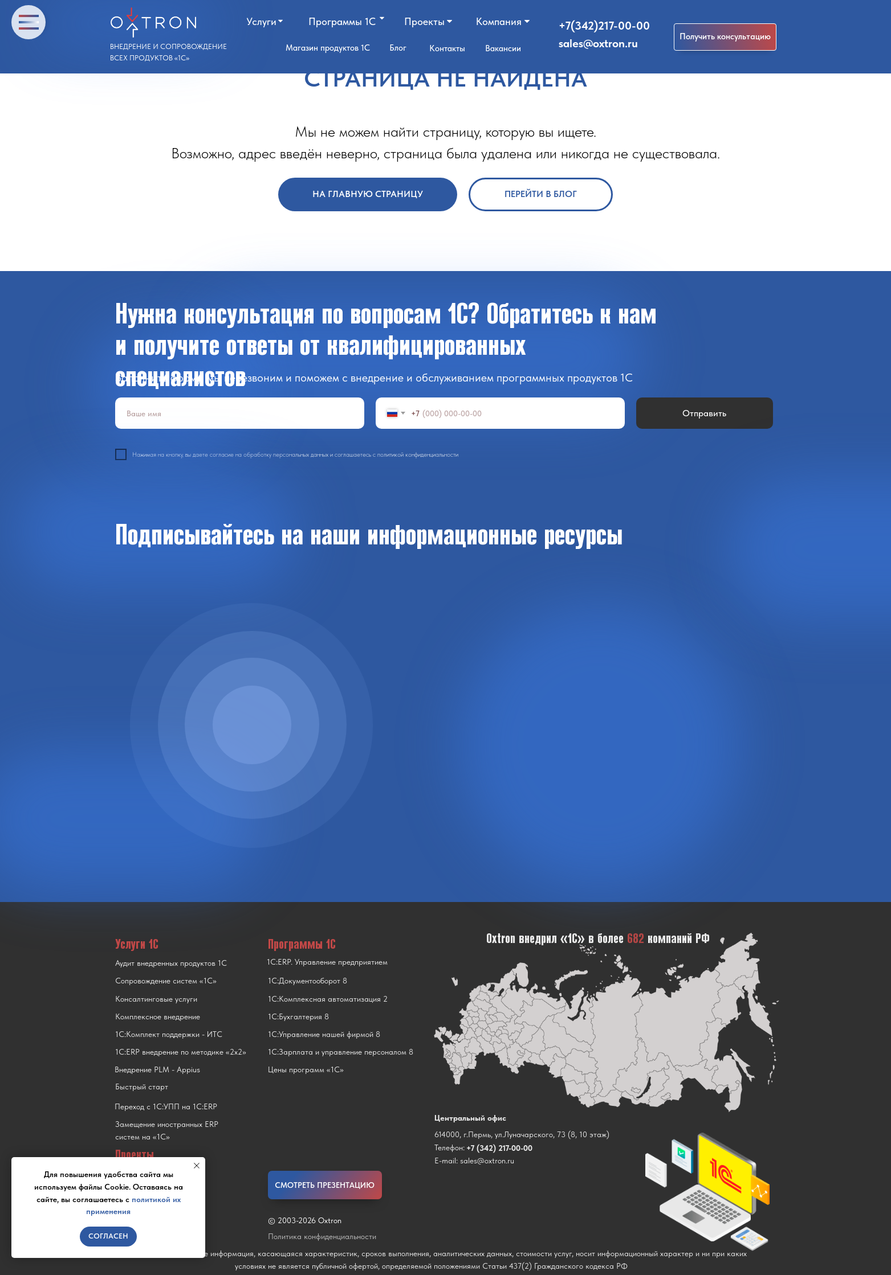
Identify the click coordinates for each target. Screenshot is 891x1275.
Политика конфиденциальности (322, 1236)
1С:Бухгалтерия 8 (298, 1016)
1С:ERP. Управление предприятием (327, 961)
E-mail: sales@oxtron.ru (474, 1160)
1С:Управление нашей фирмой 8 (324, 1034)
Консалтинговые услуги (156, 998)
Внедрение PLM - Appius (157, 1069)
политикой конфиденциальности (417, 454)
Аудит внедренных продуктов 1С (171, 962)
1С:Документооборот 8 (307, 980)
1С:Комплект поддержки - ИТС (168, 1034)
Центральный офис (470, 1117)
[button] (725, 37)
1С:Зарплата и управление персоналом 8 (340, 1051)
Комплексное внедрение (157, 1016)
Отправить (704, 413)
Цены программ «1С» (306, 1069)
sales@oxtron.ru (598, 43)
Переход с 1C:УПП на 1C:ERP (166, 1106)
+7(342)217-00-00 (604, 25)
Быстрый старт (141, 1086)
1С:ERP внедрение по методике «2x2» (180, 1051)
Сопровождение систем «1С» (166, 980)
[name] (239, 413)
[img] (252, 725)
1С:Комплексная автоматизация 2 (328, 998)
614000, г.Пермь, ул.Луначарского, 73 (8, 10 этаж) (521, 1134)
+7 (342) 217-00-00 (499, 1148)
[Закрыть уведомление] (196, 1165)
